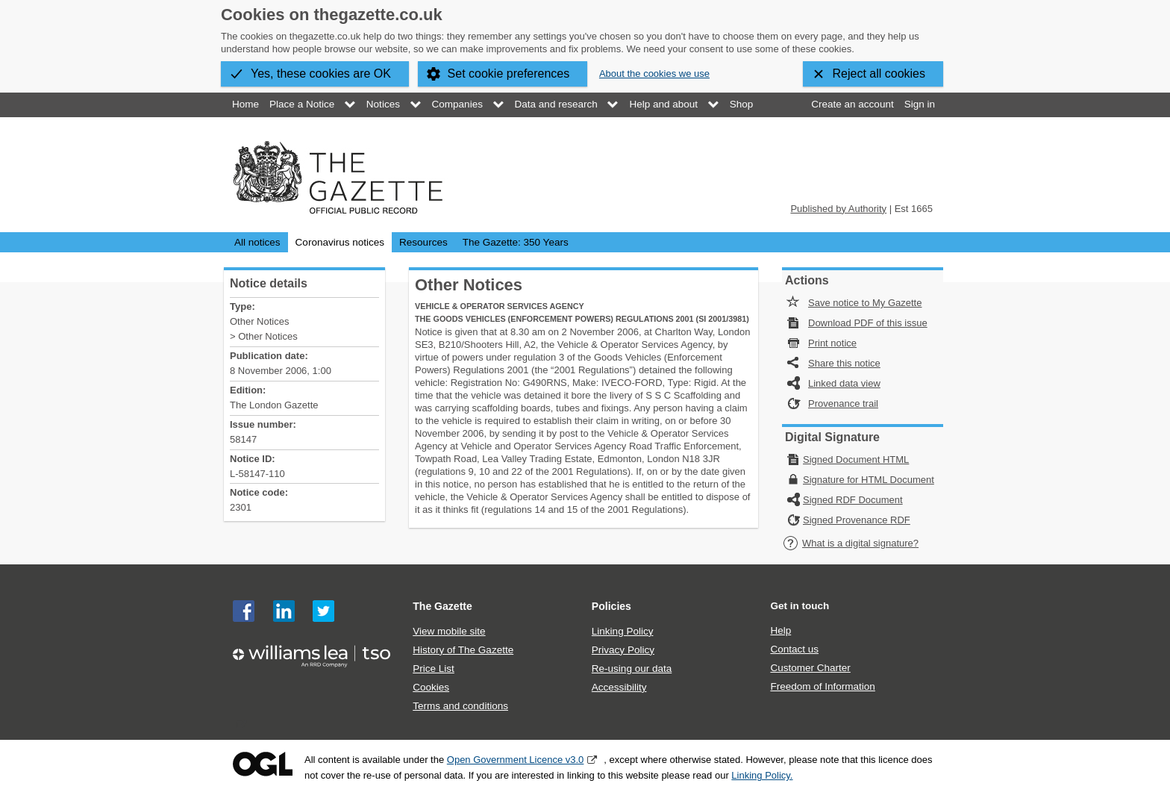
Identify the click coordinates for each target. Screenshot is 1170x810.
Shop (742, 104)
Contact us (794, 649)
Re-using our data (632, 668)
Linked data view (844, 383)
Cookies (431, 687)
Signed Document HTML (856, 459)
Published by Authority (838, 208)
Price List (433, 668)
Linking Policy (623, 631)
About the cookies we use (654, 73)
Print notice (832, 343)
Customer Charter (810, 667)
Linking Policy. (761, 775)
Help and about (663, 104)
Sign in (919, 104)
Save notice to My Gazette (865, 302)
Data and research (556, 104)
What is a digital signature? (851, 543)
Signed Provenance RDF (856, 520)
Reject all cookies (879, 73)
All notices (257, 242)
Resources (423, 242)
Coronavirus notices (339, 242)
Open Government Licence (262, 764)
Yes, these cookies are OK (321, 73)
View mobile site (449, 631)
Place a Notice (301, 104)
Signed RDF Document (853, 499)
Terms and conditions (460, 705)
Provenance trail (843, 403)
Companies (457, 104)
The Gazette (442, 606)
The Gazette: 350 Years (516, 242)
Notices (383, 104)
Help (780, 630)
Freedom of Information (822, 686)
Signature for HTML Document (868, 479)
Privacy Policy (623, 649)
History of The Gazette (463, 649)
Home (245, 104)
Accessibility (619, 687)
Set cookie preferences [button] (509, 73)
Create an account (852, 104)
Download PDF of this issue (867, 322)
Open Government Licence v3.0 (515, 759)
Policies (611, 606)
